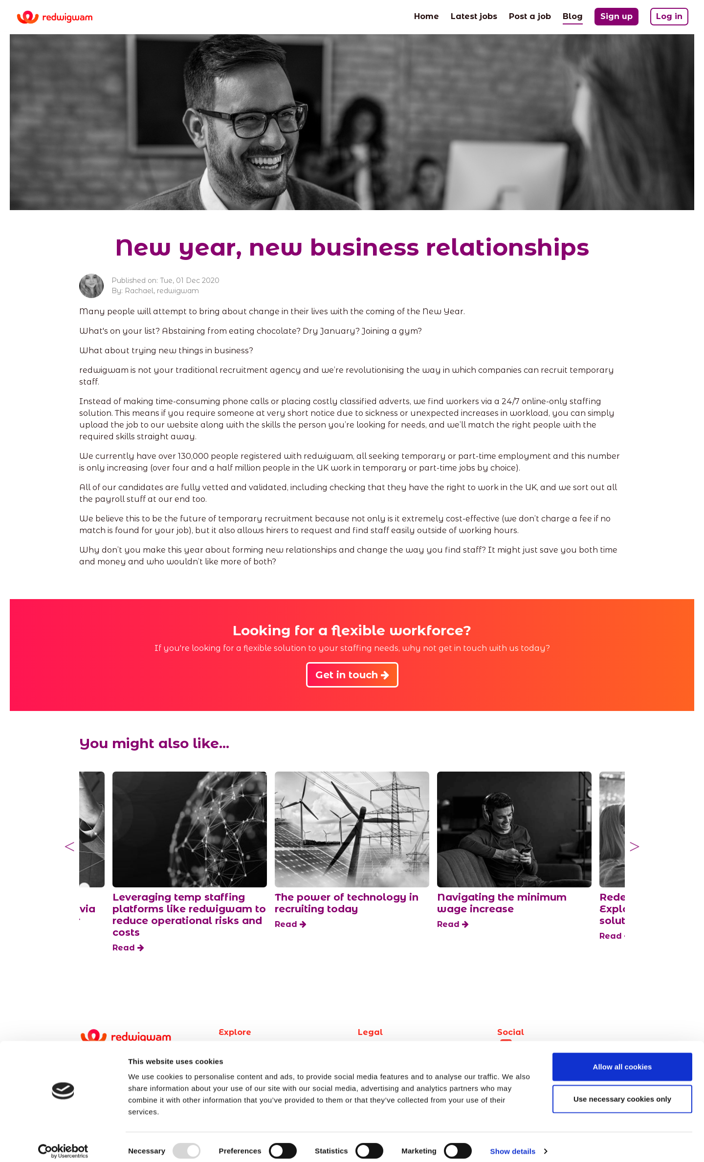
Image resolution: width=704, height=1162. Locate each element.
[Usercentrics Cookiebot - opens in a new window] (63, 1143)
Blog (573, 15)
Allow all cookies (622, 1058)
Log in (669, 16)
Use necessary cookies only (622, 1090)
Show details (513, 1143)
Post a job (530, 15)
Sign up (616, 16)
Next (634, 847)
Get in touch (352, 675)
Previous (69, 847)
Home (426, 15)
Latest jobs (474, 15)
